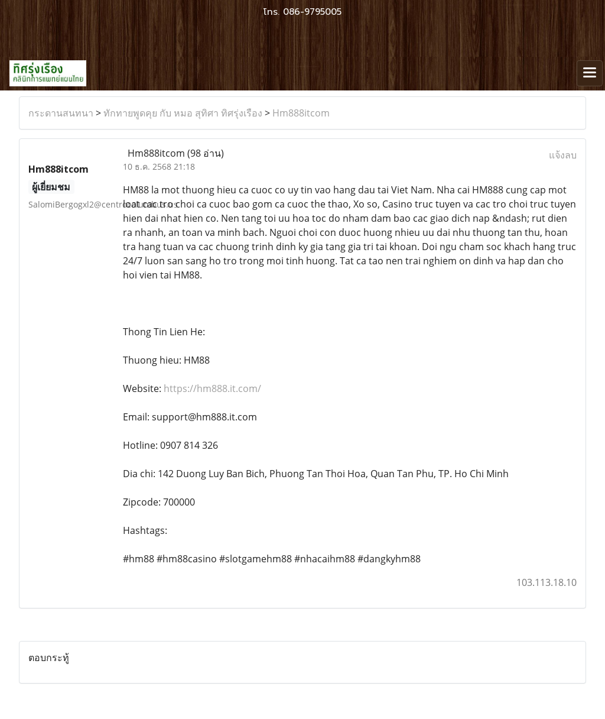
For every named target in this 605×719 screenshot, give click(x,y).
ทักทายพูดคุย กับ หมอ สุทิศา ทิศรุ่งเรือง (182, 112)
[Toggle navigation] (590, 73)
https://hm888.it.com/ (212, 388)
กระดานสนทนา (60, 112)
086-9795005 (312, 11)
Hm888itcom (301, 112)
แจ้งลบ (563, 154)
